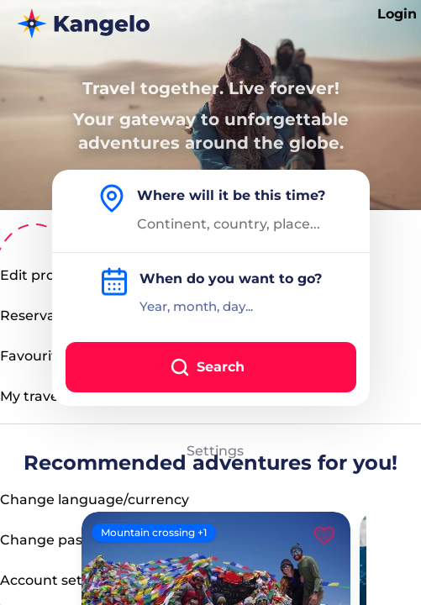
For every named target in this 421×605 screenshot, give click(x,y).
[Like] (324, 534)
